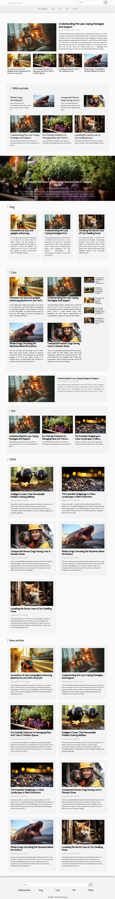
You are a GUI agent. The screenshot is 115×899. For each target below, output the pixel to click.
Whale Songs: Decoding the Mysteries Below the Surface (94, 70)
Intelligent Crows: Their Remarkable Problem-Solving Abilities (100, 291)
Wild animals (42, 9)
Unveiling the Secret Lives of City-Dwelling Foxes (69, 70)
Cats (60, 9)
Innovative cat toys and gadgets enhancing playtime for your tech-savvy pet (19, 71)
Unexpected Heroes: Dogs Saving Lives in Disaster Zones (70, 100)
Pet (67, 9)
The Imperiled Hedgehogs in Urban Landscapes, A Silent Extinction (99, 282)
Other (75, 9)
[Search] (90, 2)
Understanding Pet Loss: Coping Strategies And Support (81, 25)
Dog (52, 9)
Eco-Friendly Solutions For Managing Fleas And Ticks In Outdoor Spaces (43, 71)
